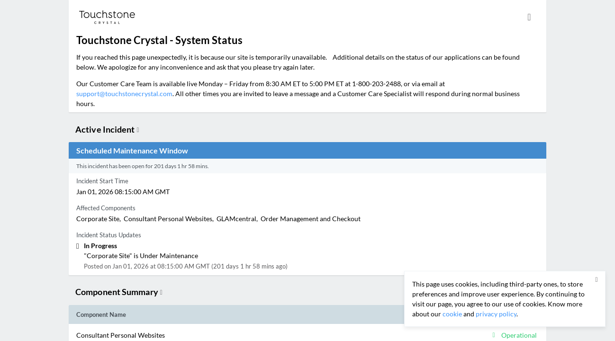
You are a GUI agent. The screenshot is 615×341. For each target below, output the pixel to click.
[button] (249, 335)
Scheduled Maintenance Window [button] (132, 150)
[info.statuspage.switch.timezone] (529, 17)
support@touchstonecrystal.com (124, 94)
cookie (452, 314)
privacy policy (496, 314)
